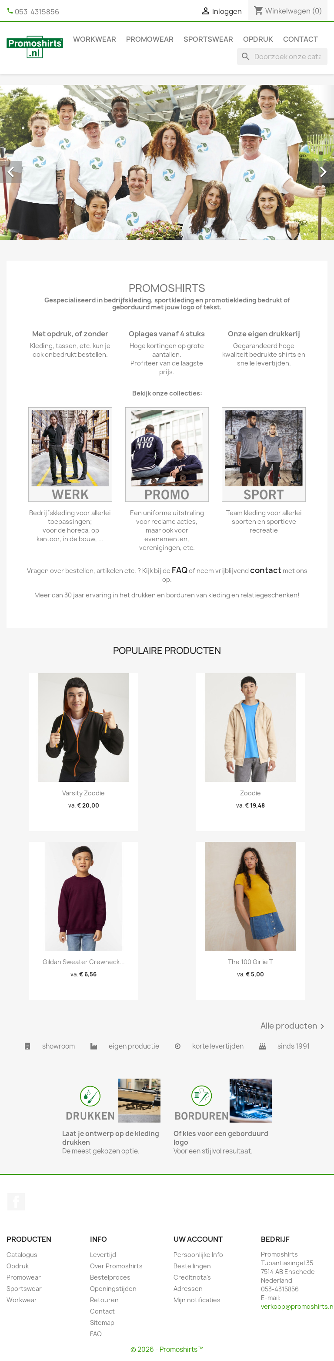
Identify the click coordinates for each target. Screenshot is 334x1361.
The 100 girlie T (250, 962)
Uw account (198, 1239)
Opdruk (258, 39)
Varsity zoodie (83, 793)
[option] (167, 162)
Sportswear (208, 39)
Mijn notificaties (197, 1300)
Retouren (104, 1300)
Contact (300, 39)
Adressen (188, 1288)
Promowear (150, 39)
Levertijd (103, 1254)
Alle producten (294, 1026)
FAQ (96, 1334)
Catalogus (22, 1254)
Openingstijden (113, 1288)
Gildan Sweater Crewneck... (84, 962)
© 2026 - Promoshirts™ (167, 1349)
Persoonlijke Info (198, 1254)
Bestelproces (110, 1277)
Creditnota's (192, 1277)
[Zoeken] (282, 56)
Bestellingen (192, 1266)
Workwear (94, 39)
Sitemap (102, 1322)
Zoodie (250, 793)
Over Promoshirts (116, 1266)
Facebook (16, 1201)
